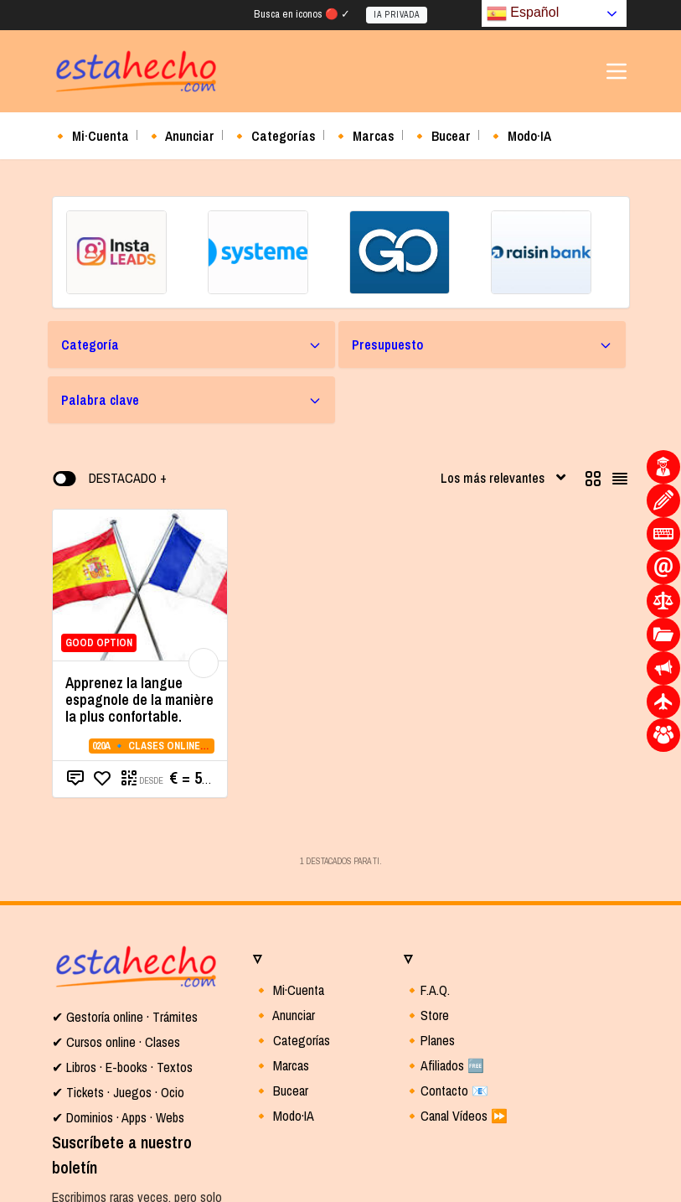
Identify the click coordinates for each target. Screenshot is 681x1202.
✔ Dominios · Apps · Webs (118, 989)
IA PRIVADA (397, 15)
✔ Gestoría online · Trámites (125, 888)
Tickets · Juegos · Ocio (123, 964)
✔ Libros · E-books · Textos (122, 939)
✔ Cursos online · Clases (116, 913)
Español (523, 13)
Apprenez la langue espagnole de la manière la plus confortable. (139, 571)
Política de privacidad (146, 1191)
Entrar (200, 1130)
